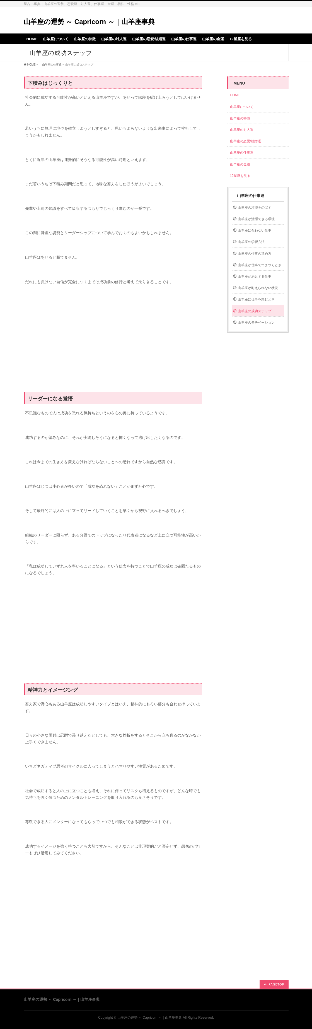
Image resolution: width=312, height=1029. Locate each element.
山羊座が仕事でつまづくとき (259, 265)
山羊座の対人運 (241, 130)
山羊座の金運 (240, 164)
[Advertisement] (113, 341)
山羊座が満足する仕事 (254, 276)
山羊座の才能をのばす (254, 208)
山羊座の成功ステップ (254, 311)
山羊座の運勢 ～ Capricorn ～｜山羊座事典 (89, 21)
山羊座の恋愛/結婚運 (245, 141)
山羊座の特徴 (240, 118)
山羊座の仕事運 (50, 64)
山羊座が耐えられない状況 (258, 288)
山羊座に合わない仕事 (254, 230)
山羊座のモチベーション (256, 322)
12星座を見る (240, 176)
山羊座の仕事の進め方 (254, 254)
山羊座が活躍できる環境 (256, 219)
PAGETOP (276, 984)
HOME (31, 64)
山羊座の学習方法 (251, 242)
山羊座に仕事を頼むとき (256, 299)
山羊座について (241, 107)
